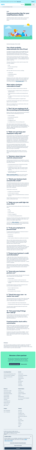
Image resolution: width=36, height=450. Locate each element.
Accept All (18, 448)
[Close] (31, 436)
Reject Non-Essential (18, 445)
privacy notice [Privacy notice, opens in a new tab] (10, 440)
